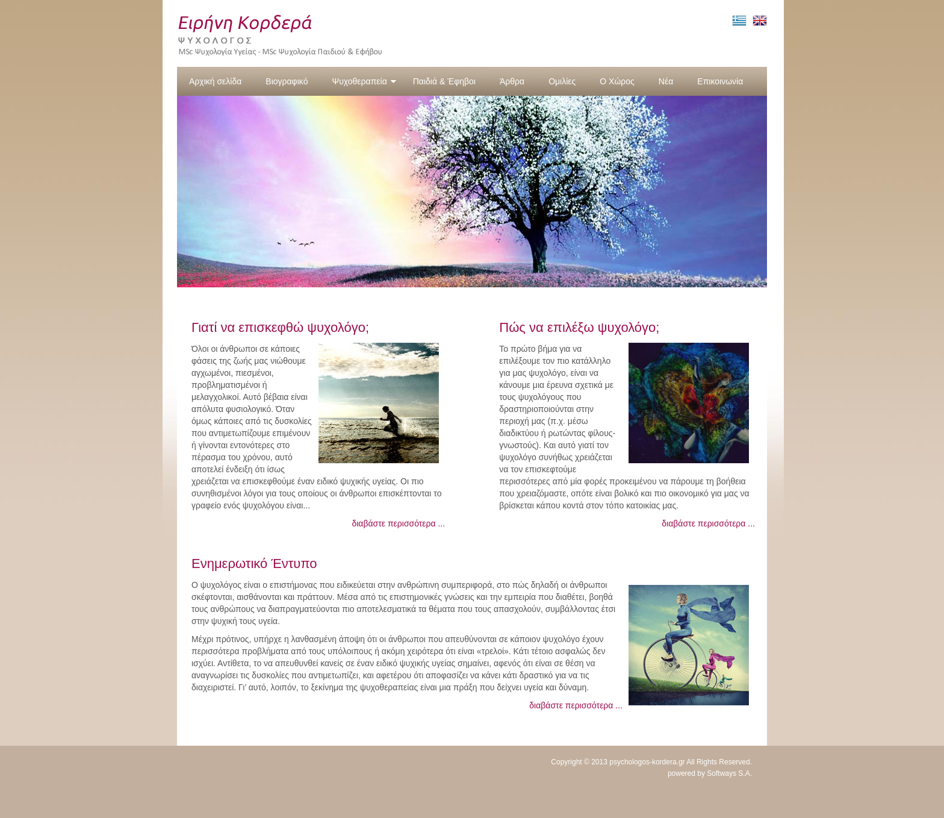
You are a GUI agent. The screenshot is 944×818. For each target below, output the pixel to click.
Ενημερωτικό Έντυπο (254, 563)
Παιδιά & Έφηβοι (444, 81)
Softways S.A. (729, 773)
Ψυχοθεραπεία (364, 81)
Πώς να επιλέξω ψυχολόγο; (579, 327)
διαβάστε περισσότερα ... (398, 523)
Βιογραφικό (287, 81)
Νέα (666, 81)
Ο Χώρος (617, 81)
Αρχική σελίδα (215, 81)
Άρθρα (512, 81)
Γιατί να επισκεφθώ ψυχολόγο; (280, 327)
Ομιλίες (562, 81)
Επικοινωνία (720, 81)
